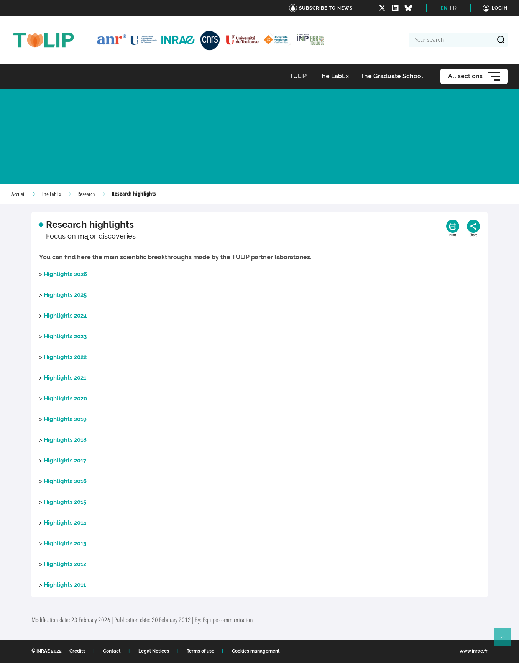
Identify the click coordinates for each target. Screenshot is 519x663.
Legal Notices (153, 651)
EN (444, 8)
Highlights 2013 (65, 543)
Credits (77, 651)
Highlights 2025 (65, 294)
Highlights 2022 (65, 357)
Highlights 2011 (65, 584)
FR (453, 8)
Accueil (18, 194)
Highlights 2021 (65, 377)
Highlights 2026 (65, 274)
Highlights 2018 (65, 439)
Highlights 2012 (65, 564)
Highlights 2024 (65, 315)
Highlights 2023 (65, 336)
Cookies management (256, 651)
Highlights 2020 (65, 398)
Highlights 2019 (65, 419)
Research (86, 194)
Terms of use (200, 651)
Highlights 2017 (65, 460)
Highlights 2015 (65, 501)
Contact (112, 651)
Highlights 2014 (65, 522)
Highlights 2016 (65, 481)
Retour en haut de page (506, 640)
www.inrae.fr (474, 651)
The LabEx (51, 194)
